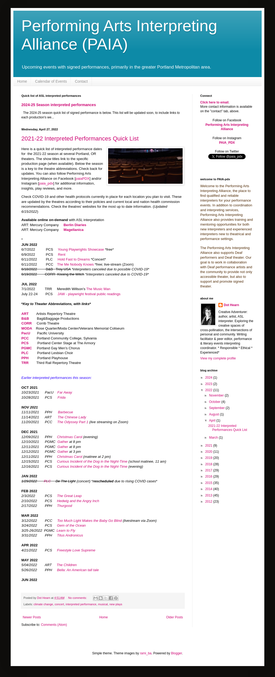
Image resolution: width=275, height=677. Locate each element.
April (212, 420)
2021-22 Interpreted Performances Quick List (80, 138)
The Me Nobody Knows (75, 264)
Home (22, 81)
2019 (209, 458)
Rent (61, 255)
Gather (62, 442)
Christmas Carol (69, 437)
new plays (115, 604)
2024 (209, 377)
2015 (209, 483)
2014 (209, 489)
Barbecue (65, 412)
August (214, 414)
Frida (62, 397)
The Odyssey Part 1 (72, 422)
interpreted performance (81, 604)
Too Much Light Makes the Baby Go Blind (89, 521)
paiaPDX (82, 179)
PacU (25, 333)
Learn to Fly (66, 530)
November (217, 395)
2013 (209, 495)
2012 (209, 501)
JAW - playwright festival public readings (89, 294)
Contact (81, 81)
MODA (26, 328)
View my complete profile (218, 358)
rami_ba (145, 653)
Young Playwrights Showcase (81, 249)
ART (25, 314)
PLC (25, 353)
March (214, 437)
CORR (26, 323)
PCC (25, 338)
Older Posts (174, 617)
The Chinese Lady (72, 417)
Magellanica (74, 230)
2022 (209, 390)
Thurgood (64, 506)
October (215, 402)
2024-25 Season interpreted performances (58, 105)
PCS (25, 343)
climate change (43, 604)
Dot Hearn (231, 305)
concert (59, 604)
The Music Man (98, 289)
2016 (209, 476)
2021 (209, 445)
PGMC (26, 348)
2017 (209, 470)
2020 (209, 452)
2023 (209, 384)
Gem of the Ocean (71, 525)
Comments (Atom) (54, 625)
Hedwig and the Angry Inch (78, 501)
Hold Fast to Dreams (74, 259)
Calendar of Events (51, 81)
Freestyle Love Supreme (76, 550)
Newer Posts (32, 617)
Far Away (64, 392)
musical (103, 604)
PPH (25, 358)
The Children (67, 565)
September (217, 408)
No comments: (78, 597)
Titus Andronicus (70, 535)
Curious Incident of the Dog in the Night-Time (92, 461)
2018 (209, 464)
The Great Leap (69, 496)
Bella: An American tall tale (78, 570)
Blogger (176, 653)
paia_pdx (46, 183)
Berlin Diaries (75, 225)
